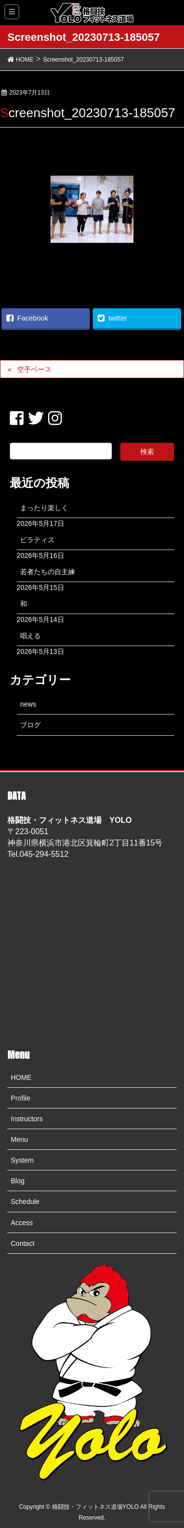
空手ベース (34, 369)
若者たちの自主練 (47, 572)
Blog (18, 1181)
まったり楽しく (44, 508)
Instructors (27, 1119)
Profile (20, 1098)
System (22, 1160)
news (28, 704)
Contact (22, 1243)
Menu (19, 1139)
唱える (30, 636)
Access (22, 1223)
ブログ (30, 725)
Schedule (25, 1201)
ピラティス (37, 540)
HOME (21, 1077)
